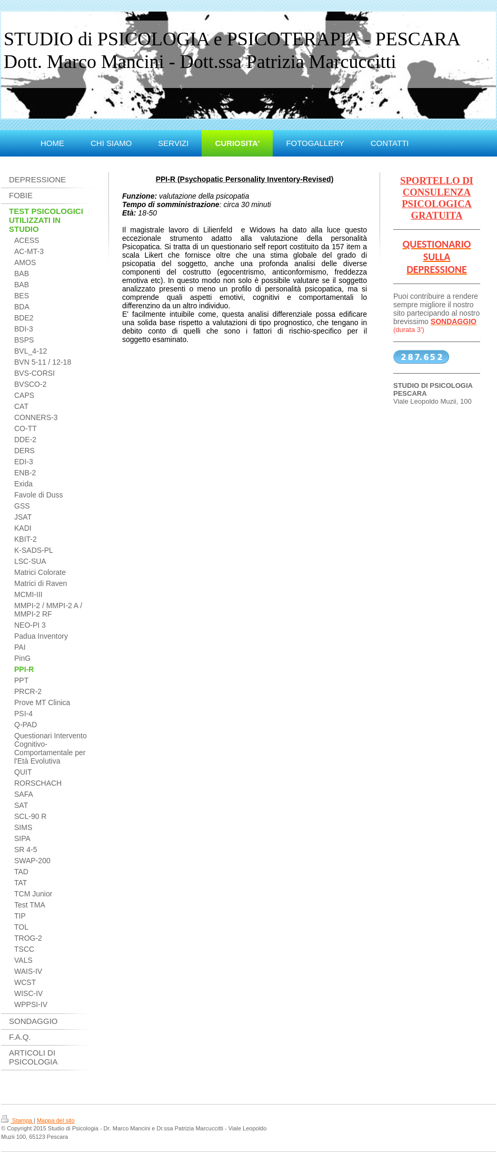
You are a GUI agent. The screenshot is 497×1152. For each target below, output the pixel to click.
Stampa (17, 1120)
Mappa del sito (56, 1120)
